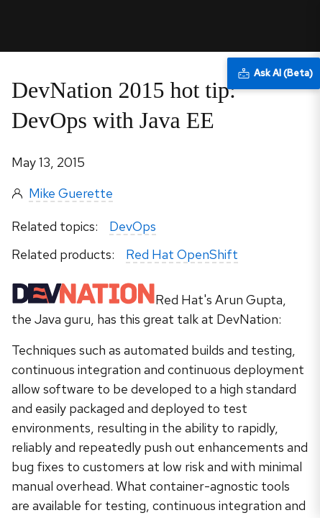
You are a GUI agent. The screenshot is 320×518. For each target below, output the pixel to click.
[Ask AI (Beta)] (273, 73)
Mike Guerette (71, 193)
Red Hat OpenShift (182, 254)
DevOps (132, 226)
